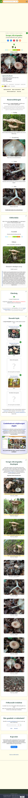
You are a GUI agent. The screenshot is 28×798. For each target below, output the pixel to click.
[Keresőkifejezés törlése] (15, 1)
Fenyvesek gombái (17, 84)
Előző (11, 728)
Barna (5, 86)
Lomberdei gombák (11, 84)
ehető (18, 299)
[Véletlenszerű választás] (17, 1)
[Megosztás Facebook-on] (8, 40)
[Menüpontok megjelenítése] (27, 1)
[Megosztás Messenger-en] (11, 40)
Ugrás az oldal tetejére (14, 754)
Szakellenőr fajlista (23, 84)
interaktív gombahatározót (12, 721)
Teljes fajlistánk (13, 86)
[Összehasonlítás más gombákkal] (27, 33)
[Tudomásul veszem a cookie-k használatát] (27, 795)
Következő (16, 728)
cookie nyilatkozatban (15, 796)
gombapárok (6, 410)
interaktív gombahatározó (20, 412)
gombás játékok (11, 472)
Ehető (7, 84)
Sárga (2, 86)
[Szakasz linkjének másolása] (26, 98)
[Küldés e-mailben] (20, 40)
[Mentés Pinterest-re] (14, 40)
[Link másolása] (17, 40)
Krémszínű (8, 86)
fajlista (23, 410)
